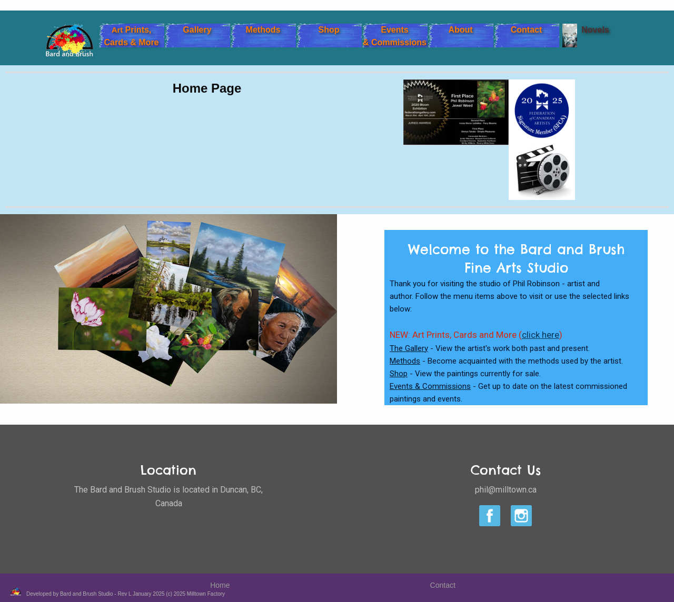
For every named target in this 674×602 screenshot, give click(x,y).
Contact (443, 579)
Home (220, 579)
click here (540, 334)
